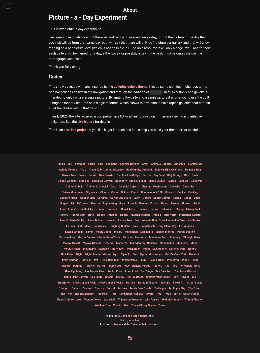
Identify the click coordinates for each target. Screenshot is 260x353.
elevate (95, 203)
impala (157, 214)
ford (62, 209)
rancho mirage (141, 265)
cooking (193, 192)
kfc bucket (194, 220)
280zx (61, 164)
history (63, 214)
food (197, 203)
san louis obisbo (185, 271)
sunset (111, 288)
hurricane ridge (140, 214)
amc (100, 164)
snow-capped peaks (110, 282)
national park (177, 248)
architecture (195, 164)
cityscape (92, 192)
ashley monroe (68, 169)
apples (167, 164)
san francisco (163, 271)
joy (137, 220)
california (196, 180)
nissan (106, 254)
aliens (91, 164)
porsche (90, 265)
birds (195, 175)
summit (87, 288)
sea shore (96, 277)
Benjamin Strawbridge (134, 315)
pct (96, 260)
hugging (112, 214)
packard (194, 254)
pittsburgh (173, 260)
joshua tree (124, 220)
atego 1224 (96, 169)
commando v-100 (152, 192)
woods (117, 305)
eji (72, 203)
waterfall (109, 299)
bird (186, 175)
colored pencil (129, 192)
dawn (136, 197)
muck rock (133, 248)
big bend (159, 175)
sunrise (99, 288)
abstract (80, 164)
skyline (185, 277)
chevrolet (188, 186)
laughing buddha (119, 226)
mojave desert (71, 243)
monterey (121, 243)
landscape (100, 226)
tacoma (122, 288)
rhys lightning (73, 271)
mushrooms (159, 248)
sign (175, 277)
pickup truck (156, 260)
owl (135, 254)
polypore (65, 265)
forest (72, 209)
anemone (111, 164)
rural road (131, 271)
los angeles (186, 226)
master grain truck (108, 237)
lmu (135, 226)
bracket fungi (137, 180)
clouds (104, 192)
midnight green (192, 237)
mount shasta (72, 248)
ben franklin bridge (128, 175)
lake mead (84, 226)
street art (178, 282)
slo (194, 277)
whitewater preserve (129, 299)
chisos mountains (72, 192)
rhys (197, 265)
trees (167, 293)
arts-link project (76, 130)
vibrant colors (92, 299)
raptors (157, 265)
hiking (180, 209)
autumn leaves (114, 169)
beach (82, 175)
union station (191, 293)
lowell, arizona (74, 231)
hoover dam (78, 214)
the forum (194, 288)
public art (115, 265)
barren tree (69, 175)
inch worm (170, 214)
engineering (109, 203)
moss (194, 243)
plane (185, 260)
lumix (89, 231)
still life (165, 282)
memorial (140, 237)
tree (159, 293)
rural (119, 271)
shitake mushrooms (158, 277)
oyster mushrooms (151, 254)
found (101, 209)
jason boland (95, 220)
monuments (167, 243)
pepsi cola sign (110, 260)
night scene (92, 254)
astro (83, 169)
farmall (132, 203)
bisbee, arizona (67, 180)
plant (195, 260)
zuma (161, 305)
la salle (71, 226)
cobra (114, 192)
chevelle (175, 186)
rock (110, 271)
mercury (175, 237)
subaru (76, 288)
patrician (86, 260)
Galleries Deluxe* (141, 324)
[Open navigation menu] (9, 7)
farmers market (148, 203)
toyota (149, 293)
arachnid (179, 164)
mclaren (127, 237)
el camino (82, 203)
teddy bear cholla (140, 288)
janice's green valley (72, 220)
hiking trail (193, 209)
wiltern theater (193, 299)
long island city (167, 226)
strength (64, 288)
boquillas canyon (102, 180)
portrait (101, 265)
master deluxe (86, 237)
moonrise (182, 243)
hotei (91, 214)
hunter (124, 214)
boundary (121, 180)
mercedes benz (158, 237)
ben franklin (106, 175)
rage (127, 265)
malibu (118, 231)
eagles (64, 203)
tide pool (101, 293)
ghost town (128, 209)
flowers (186, 203)
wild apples (152, 299)
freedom (113, 209)
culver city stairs (120, 197)
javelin (110, 220)
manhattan (131, 231)
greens (154, 209)
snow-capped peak (84, 282)
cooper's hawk (68, 197)
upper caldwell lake (69, 299)
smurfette (64, 282)
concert (170, 192)
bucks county (156, 180)
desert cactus (161, 197)
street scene (194, 282)
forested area (86, 209)
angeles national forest (134, 164)
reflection (185, 265)
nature (192, 248)
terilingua (160, 288)
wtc (126, 305)
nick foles (67, 254)
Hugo (117, 324)
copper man (87, 197)
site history (86, 122)
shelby (120, 277)
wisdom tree (103, 305)
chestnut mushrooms (154, 186)
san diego (147, 271)
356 (69, 164)
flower (175, 203)
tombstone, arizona (131, 293)
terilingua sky (177, 288)
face (122, 203)
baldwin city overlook (139, 169)
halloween (167, 209)
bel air (93, 175)
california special (97, 186)
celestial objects (129, 186)
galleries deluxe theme (130, 87)
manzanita (146, 231)
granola (142, 209)
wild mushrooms (172, 299)
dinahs (177, 197)
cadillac (183, 180)
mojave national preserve (98, 243)
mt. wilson (118, 248)
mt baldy (103, 248)
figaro (164, 203)
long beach (148, 226)
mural (146, 248)
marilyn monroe (165, 231)
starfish (130, 282)
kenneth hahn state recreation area (163, 220)
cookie (181, 192)
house (101, 214)
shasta (109, 277)
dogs (197, 197)
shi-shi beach (135, 277)
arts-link (134, 320)
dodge (187, 197)
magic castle (103, 231)
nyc (115, 254)
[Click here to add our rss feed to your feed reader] (130, 338)
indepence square (190, 214)
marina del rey (186, 231)
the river (66, 293)
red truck (171, 265)
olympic (125, 254)
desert (147, 197)
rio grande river (95, 271)
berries (147, 175)
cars (113, 186)
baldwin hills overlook (168, 169)
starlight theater (148, 282)
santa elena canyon (76, 277)
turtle (177, 293)
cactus (171, 180)
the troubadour (84, 293)
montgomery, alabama (143, 243)
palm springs (70, 260)
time (113, 293)
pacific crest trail (176, 254)
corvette (102, 197)
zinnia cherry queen (143, 305)
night (79, 254)
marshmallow (67, 237)
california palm (75, 186)
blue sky (84, 180)
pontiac (77, 265)
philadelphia (129, 260)
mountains (89, 248)
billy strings (174, 175)
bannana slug (193, 169)
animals (156, 164)
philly (142, 260)
